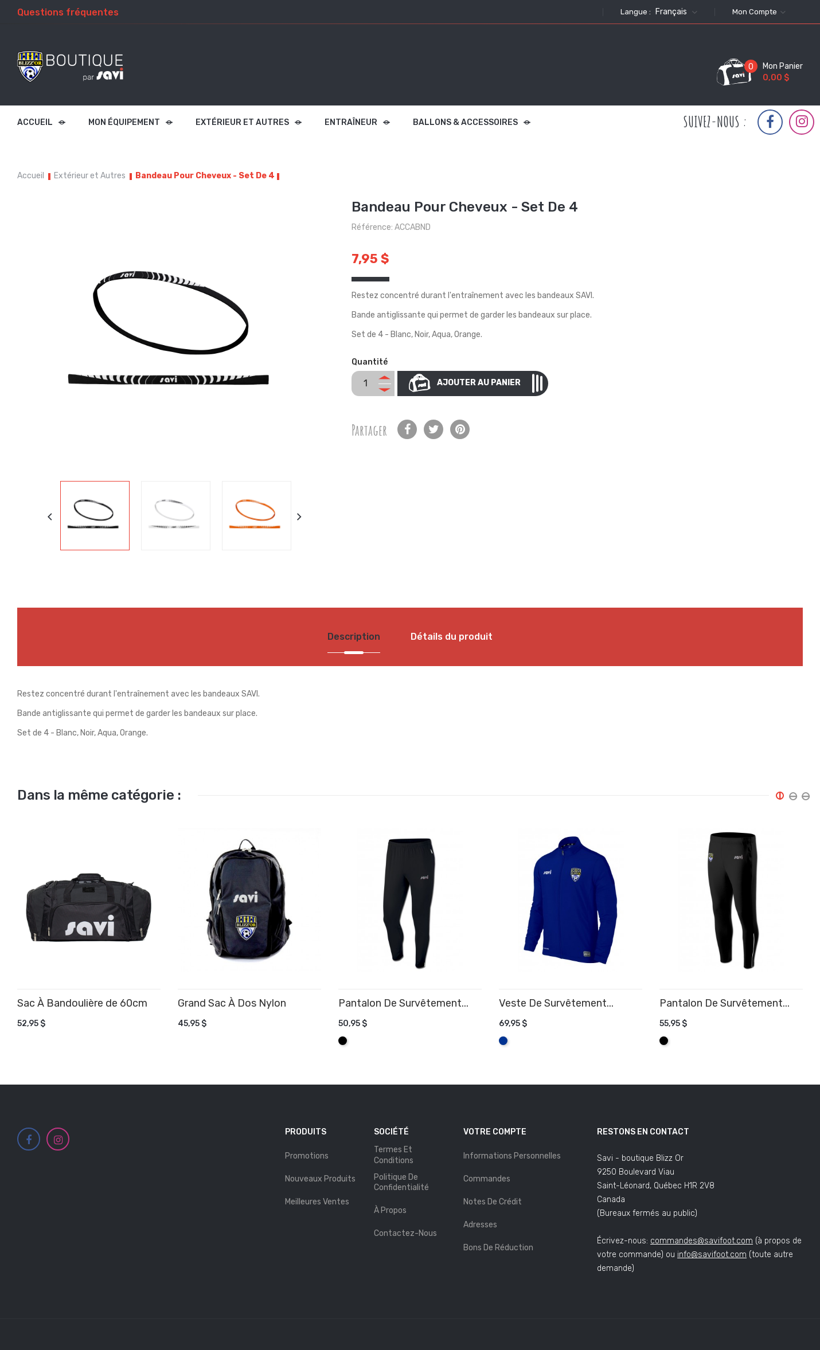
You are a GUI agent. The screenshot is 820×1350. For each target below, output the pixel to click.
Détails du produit (452, 636)
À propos (390, 1210)
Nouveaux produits (320, 1179)
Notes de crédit (492, 1202)
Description (353, 636)
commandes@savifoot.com (701, 1241)
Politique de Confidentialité (401, 1182)
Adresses (480, 1225)
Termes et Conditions (393, 1155)
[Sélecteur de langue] (675, 12)
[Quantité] (365, 383)
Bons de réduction (498, 1248)
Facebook (770, 122)
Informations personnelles (512, 1156)
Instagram (802, 122)
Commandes (486, 1179)
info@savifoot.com (712, 1254)
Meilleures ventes (317, 1202)
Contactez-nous (405, 1233)
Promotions (307, 1156)
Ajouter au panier (488, 383)
